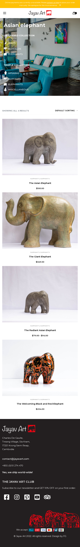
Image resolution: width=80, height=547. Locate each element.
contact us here (53, 2)
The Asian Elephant (40, 183)
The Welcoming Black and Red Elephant (40, 403)
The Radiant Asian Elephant (40, 330)
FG (64, 536)
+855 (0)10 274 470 (12, 465)
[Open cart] (75, 13)
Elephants (35, 178)
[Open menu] (4, 13)
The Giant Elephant (40, 256)
